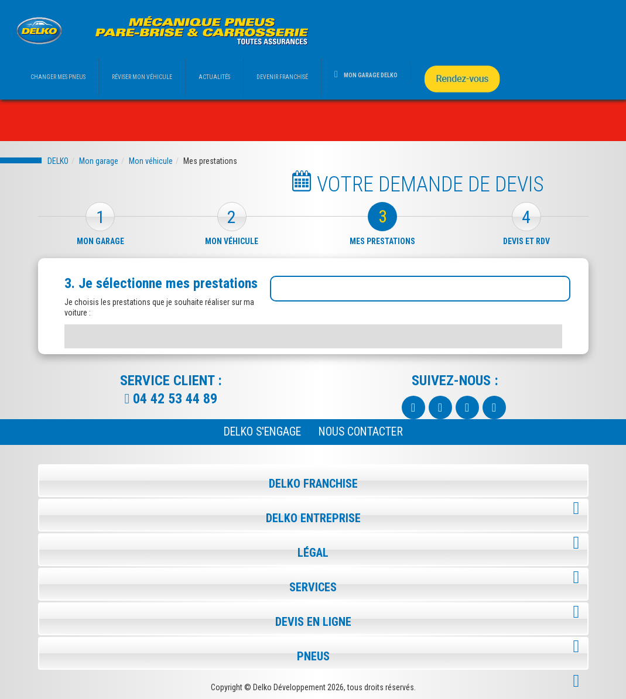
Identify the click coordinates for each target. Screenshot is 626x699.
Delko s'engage (262, 431)
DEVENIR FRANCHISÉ (282, 77)
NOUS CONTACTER (361, 431)
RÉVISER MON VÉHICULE (142, 77)
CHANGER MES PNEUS (57, 77)
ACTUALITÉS (214, 77)
